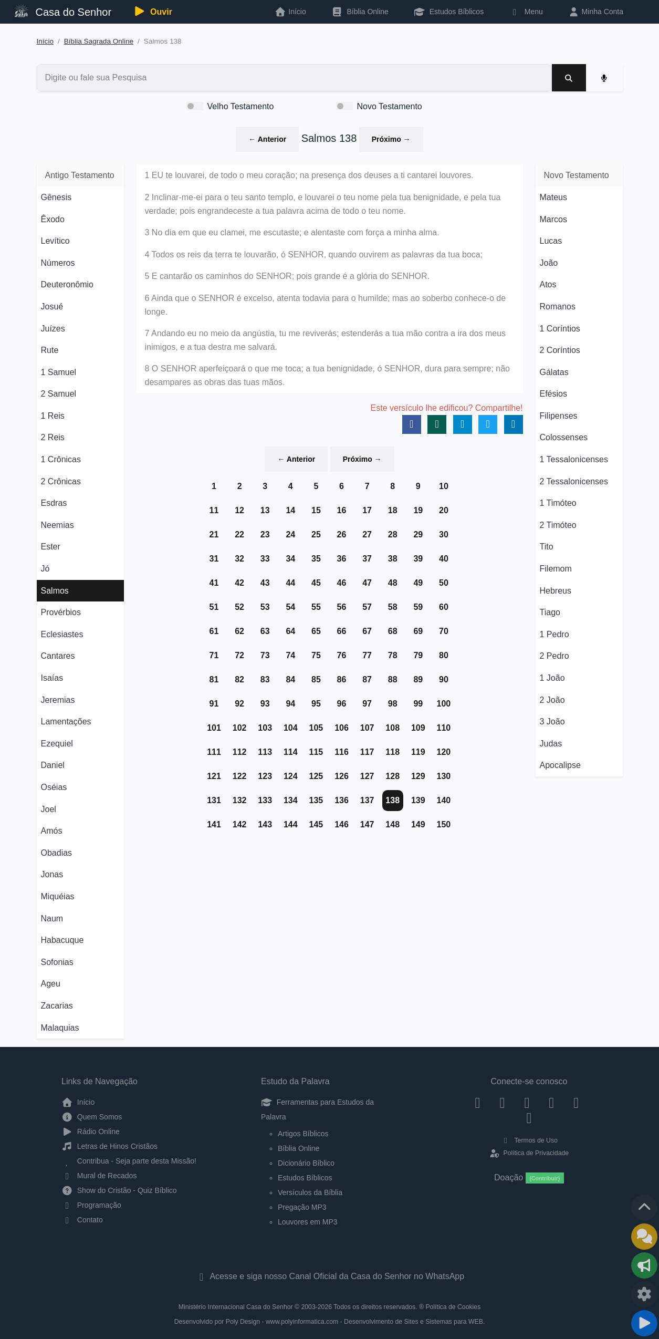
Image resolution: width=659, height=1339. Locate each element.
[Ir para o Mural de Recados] (644, 1236)
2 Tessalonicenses (574, 481)
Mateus (553, 197)
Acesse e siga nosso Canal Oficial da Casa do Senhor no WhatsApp (329, 1276)
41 (214, 582)
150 (444, 824)
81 (214, 679)
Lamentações (66, 721)
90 (443, 679)
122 (240, 776)
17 (367, 510)
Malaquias (60, 1027)
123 (265, 776)
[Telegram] (529, 1118)
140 (444, 800)
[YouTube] (551, 1102)
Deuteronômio (67, 284)
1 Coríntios (560, 328)
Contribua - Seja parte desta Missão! (128, 1161)
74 (290, 655)
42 (239, 582)
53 (265, 607)
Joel (48, 809)
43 (265, 582)
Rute (50, 350)
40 (443, 558)
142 (240, 824)
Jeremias (58, 700)
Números (58, 262)
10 (443, 486)
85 (316, 679)
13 (265, 510)
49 (418, 582)
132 (240, 800)
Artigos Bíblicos (303, 1133)
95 (316, 703)
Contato (82, 1220)
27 (367, 534)
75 (316, 655)
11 (214, 510)
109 (418, 727)
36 (342, 558)
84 (290, 679)
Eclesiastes (62, 634)
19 (418, 510)
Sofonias (57, 962)
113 (265, 752)
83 (265, 679)
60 (443, 607)
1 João (552, 677)
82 (239, 679)
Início (45, 41)
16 (342, 510)
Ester (50, 546)
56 (342, 607)
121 (214, 776)
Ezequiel (57, 743)
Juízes (53, 328)
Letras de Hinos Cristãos (109, 1146)
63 (265, 631)
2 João (552, 700)
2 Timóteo (558, 525)
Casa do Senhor (63, 11)
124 (291, 776)
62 (239, 631)
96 (342, 703)
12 (239, 510)
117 (367, 752)
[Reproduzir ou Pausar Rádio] (644, 1323)
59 (418, 607)
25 (316, 534)
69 (418, 631)
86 (342, 679)
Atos (548, 284)
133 (265, 800)
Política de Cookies (452, 1307)
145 (316, 824)
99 (418, 703)
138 (392, 800)
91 (214, 703)
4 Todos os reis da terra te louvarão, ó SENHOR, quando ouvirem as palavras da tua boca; (314, 254)
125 (316, 776)
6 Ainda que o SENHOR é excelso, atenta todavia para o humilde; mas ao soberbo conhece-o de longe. (325, 305)
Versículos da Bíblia (310, 1192)
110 (444, 727)
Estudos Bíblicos (449, 11)
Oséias (54, 787)
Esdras (54, 503)
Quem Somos (91, 1117)
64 (290, 631)
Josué (52, 306)
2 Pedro (554, 655)
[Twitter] (527, 1102)
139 (418, 800)
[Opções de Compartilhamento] (644, 1265)
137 (367, 800)
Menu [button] (526, 11)
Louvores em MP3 (308, 1222)
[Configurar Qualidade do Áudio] (644, 1294)
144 (291, 824)
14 (290, 510)
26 (342, 534)
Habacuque (62, 940)
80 (443, 655)
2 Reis (53, 437)
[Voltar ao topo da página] (644, 1208)
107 (367, 727)
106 (341, 727)
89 (418, 679)
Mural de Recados (99, 1175)
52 (239, 607)
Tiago (550, 612)
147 (367, 824)
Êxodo (53, 219)
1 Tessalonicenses (574, 459)
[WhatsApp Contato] (576, 1102)
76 (342, 655)
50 (443, 582)
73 (265, 655)
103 (265, 727)
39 (418, 558)
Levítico (55, 240)
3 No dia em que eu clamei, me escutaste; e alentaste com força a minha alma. (292, 232)
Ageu (50, 983)
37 (367, 558)
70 (443, 631)
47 (367, 582)
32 (239, 558)
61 (214, 631)
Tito (546, 546)
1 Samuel (59, 372)
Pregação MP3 (302, 1207)
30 (443, 534)
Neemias (57, 525)
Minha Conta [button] (595, 11)
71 (214, 655)
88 (393, 679)
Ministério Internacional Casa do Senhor (236, 1307)
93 (265, 703)
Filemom (556, 568)
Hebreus (555, 590)
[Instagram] (502, 1102)
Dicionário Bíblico (306, 1163)
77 (367, 655)
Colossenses (564, 437)
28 (393, 534)
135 (316, 800)
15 (316, 510)
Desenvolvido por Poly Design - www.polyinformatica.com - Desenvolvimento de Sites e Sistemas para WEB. (329, 1321)
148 (392, 824)
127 (367, 776)
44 (290, 582)
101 (214, 727)
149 (418, 824)
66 (342, 631)
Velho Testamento (240, 106)
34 (290, 558)
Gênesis (56, 197)
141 (214, 824)
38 (393, 558)
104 (291, 727)
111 (214, 752)
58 (393, 607)
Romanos (558, 306)
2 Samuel (59, 393)
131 (214, 800)
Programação (91, 1205)
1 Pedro (554, 634)
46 (342, 582)
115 (316, 752)
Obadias (56, 852)
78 (393, 655)
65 (316, 631)
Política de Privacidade (529, 1153)
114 (291, 752)
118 (392, 752)
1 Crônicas (61, 459)
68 (393, 631)
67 (367, 631)
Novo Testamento (389, 106)
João (549, 262)
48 (393, 582)
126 (341, 776)
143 (265, 824)
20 (443, 510)
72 (239, 655)
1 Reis (53, 415)
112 (240, 752)
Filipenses (559, 415)
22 (239, 534)
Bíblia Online (360, 11)
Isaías (52, 677)
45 (316, 582)
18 (393, 510)
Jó (45, 568)
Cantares (58, 655)
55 (316, 607)
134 (291, 800)
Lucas (551, 240)
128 (392, 776)
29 (418, 534)
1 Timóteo (558, 503)
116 (341, 752)
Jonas (52, 874)
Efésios (553, 393)
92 (239, 703)
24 (290, 534)
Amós (51, 830)
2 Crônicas (61, 481)
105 (316, 727)
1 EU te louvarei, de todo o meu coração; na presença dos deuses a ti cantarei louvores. (309, 175)
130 (444, 776)
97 (367, 703)
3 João (552, 721)
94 (290, 703)
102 (240, 727)
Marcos (553, 219)
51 (214, 607)
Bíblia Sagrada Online (98, 41)
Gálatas (554, 372)
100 (444, 703)
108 (392, 727)
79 (418, 655)
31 (214, 558)
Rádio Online (90, 1131)
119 (418, 752)
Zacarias (57, 1005)
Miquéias (58, 896)
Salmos (55, 590)
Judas (551, 743)
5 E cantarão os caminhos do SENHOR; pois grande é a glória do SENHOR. (287, 276)
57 (367, 607)
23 (265, 534)
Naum (52, 918)
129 (418, 776)
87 (367, 679)
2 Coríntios (560, 350)
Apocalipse (560, 765)
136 (341, 800)
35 (316, 558)
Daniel (53, 765)
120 (444, 752)
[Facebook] (477, 1102)
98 (393, 703)
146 (341, 824)
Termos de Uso (529, 1140)
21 (214, 534)
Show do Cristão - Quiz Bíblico (119, 1190)
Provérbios (61, 612)
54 (290, 607)
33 (265, 558)
